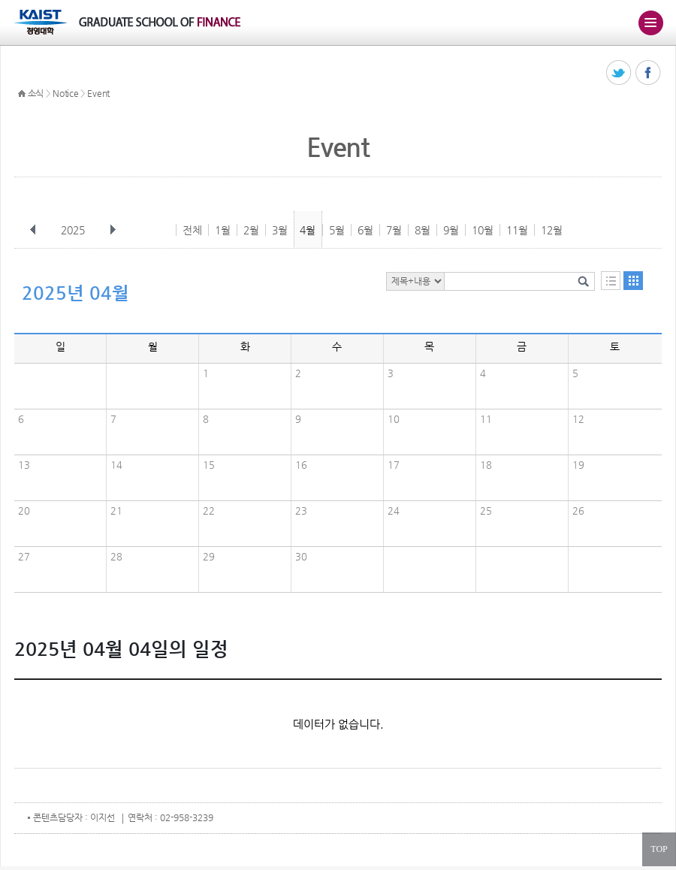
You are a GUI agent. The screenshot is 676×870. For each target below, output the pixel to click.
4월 (307, 230)
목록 (610, 280)
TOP (658, 849)
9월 (451, 230)
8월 (422, 230)
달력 (633, 280)
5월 (337, 230)
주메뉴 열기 (650, 23)
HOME (22, 93)
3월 (280, 230)
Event (98, 93)
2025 (74, 230)
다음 (112, 230)
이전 (33, 230)
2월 (251, 230)
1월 (223, 230)
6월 (365, 230)
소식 (36, 93)
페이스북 (648, 73)
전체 (192, 230)
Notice (65, 93)
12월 (552, 230)
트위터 (619, 73)
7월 (394, 230)
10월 (482, 230)
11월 (517, 230)
